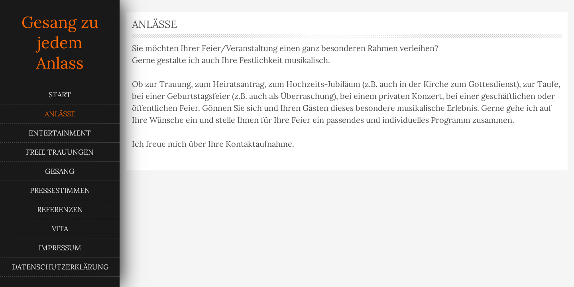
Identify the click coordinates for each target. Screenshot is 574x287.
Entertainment (60, 133)
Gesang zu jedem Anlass (60, 42)
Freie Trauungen (60, 152)
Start (60, 94)
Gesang (60, 171)
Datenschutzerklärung (60, 266)
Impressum (60, 247)
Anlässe (60, 113)
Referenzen (60, 209)
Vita (60, 228)
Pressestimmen (60, 190)
